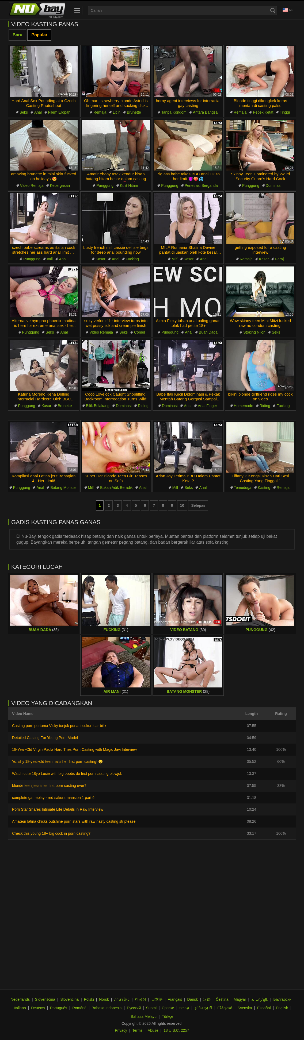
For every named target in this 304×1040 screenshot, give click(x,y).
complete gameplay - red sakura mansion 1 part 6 (53, 797)
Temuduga (242, 487)
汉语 (207, 999)
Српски (168, 1008)
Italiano (20, 1008)
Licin (116, 112)
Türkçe (167, 1016)
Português (58, 1008)
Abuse (153, 1030)
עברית (184, 1008)
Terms (137, 1030)
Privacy (121, 1030)
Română (79, 1008)
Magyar (240, 999)
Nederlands (20, 999)
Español (264, 1008)
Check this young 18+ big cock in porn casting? (51, 833)
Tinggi (285, 112)
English (282, 1008)
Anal (38, 112)
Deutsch (38, 1008)
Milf (174, 259)
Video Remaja (32, 185)
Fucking (132, 259)
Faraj (279, 259)
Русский (134, 1008)
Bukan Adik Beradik (116, 487)
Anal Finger (207, 406)
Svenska (245, 1008)
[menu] (77, 10)
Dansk (192, 999)
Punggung (104, 185)
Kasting (264, 487)
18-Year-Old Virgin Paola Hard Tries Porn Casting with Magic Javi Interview (74, 749)
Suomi (151, 1008)
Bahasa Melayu (144, 1016)
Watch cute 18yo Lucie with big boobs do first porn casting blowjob (67, 773)
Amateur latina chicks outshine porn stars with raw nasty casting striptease (73, 821)
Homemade (243, 406)
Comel (139, 332)
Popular (39, 35)
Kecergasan (60, 185)
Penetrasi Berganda (201, 185)
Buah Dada (208, 332)
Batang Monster (63, 487)
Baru (17, 35)
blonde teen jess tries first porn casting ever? (49, 785)
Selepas (198, 505)
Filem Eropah (59, 112)
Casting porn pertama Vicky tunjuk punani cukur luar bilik (59, 726)
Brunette (134, 112)
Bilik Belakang (97, 406)
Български (282, 999)
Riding (143, 406)
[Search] (272, 10)
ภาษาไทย (122, 999)
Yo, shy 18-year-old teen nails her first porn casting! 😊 (57, 761)
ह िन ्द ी (203, 1008)
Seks (24, 112)
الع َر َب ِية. (259, 999)
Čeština (222, 999)
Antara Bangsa (205, 112)
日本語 (156, 999)
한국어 (140, 999)
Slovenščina (45, 999)
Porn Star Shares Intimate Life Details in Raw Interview (57, 809)
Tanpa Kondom (174, 112)
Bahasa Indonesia (107, 1008)
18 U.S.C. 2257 (176, 1030)
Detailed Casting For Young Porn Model (45, 738)
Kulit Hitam (129, 185)
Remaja (99, 112)
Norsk (104, 999)
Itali (50, 259)
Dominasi (273, 185)
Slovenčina (69, 999)
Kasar (100, 259)
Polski (89, 999)
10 (182, 505)
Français (175, 999)
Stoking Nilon (254, 332)
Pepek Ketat (263, 112)
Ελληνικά (224, 1008)
